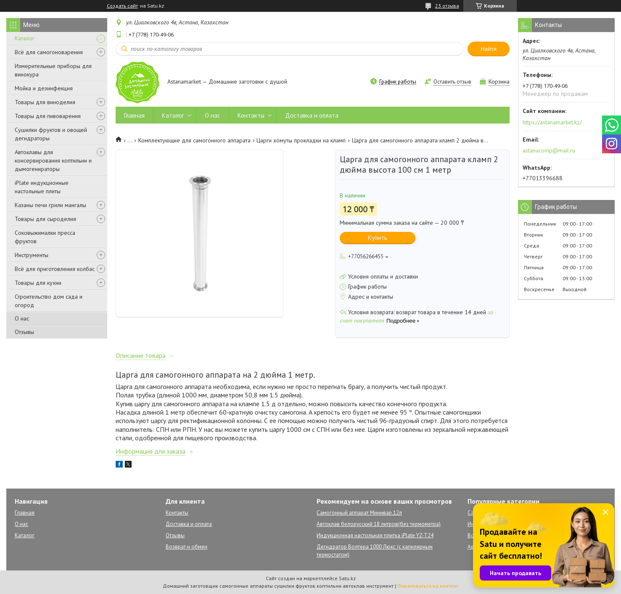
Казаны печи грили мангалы (50, 205)
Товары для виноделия (45, 102)
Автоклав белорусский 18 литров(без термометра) (379, 524)
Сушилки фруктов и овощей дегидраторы (51, 134)
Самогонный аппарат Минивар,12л (359, 512)
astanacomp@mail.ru (549, 150)
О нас (22, 318)
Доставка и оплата (311, 115)
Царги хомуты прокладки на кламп (301, 140)
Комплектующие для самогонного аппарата (194, 140)
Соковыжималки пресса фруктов (45, 237)
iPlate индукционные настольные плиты (42, 187)
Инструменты (31, 255)
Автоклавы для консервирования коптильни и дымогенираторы (53, 160)
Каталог (24, 38)
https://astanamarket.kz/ (552, 122)
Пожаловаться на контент (427, 586)
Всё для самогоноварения (49, 52)
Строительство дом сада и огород (48, 301)
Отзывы (24, 332)
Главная (134, 115)
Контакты (251, 115)
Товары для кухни (38, 282)
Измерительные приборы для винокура (53, 70)
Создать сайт (122, 6)
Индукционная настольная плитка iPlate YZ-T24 (375, 535)
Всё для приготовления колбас (55, 269)
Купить (377, 238)
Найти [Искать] (489, 49)
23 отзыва (447, 6)
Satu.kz (347, 578)
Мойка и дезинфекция (44, 88)
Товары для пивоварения (48, 116)
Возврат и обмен (186, 546)
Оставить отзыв (452, 81)
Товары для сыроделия (45, 219)
